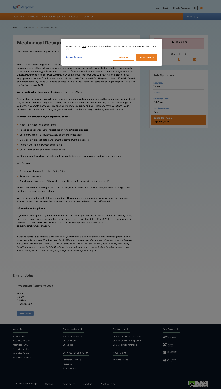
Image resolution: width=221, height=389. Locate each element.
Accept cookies (147, 57)
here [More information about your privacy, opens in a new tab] (84, 49)
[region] (111, 52)
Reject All (123, 57)
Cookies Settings (74, 57)
